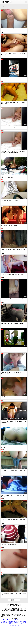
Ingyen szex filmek (5, 622)
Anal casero (4, 619)
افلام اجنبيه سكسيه (17, 623)
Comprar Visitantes (14, 625)
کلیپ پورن (20, 622)
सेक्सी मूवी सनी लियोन (13, 622)
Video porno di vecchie (22, 621)
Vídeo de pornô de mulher (11, 621)
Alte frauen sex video (12, 619)
